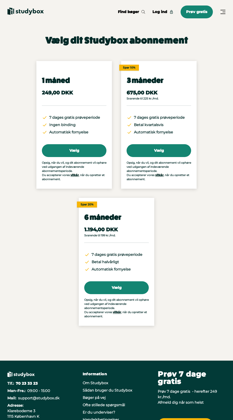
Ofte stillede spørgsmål (104, 405)
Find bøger (131, 12)
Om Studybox (95, 383)
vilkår (74, 175)
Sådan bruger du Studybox (107, 390)
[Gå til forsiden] (25, 12)
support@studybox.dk (39, 398)
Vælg (74, 150)
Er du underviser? (99, 412)
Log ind (162, 12)
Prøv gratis (196, 12)
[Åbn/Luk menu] (223, 12)
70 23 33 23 (27, 383)
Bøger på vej (94, 397)
